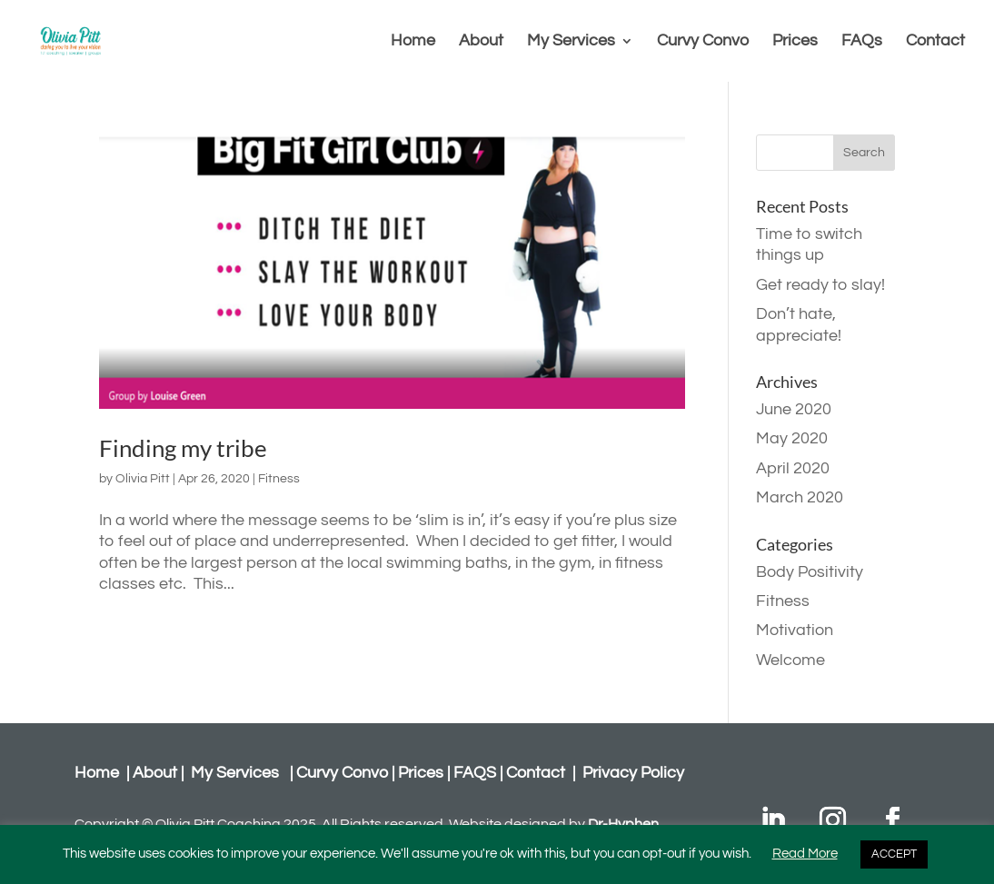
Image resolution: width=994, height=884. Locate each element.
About (481, 42)
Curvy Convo (703, 42)
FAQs (861, 42)
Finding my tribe (183, 447)
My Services (571, 42)
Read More (805, 853)
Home (413, 42)
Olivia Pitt (142, 478)
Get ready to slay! (820, 284)
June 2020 (793, 409)
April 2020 (793, 468)
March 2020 (799, 497)
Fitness (279, 478)
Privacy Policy (633, 772)
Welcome (790, 660)
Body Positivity (809, 572)
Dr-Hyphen (623, 824)
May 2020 (792, 438)
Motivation (794, 630)
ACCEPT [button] (894, 854)
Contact (935, 42)
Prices (795, 42)
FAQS (474, 772)
